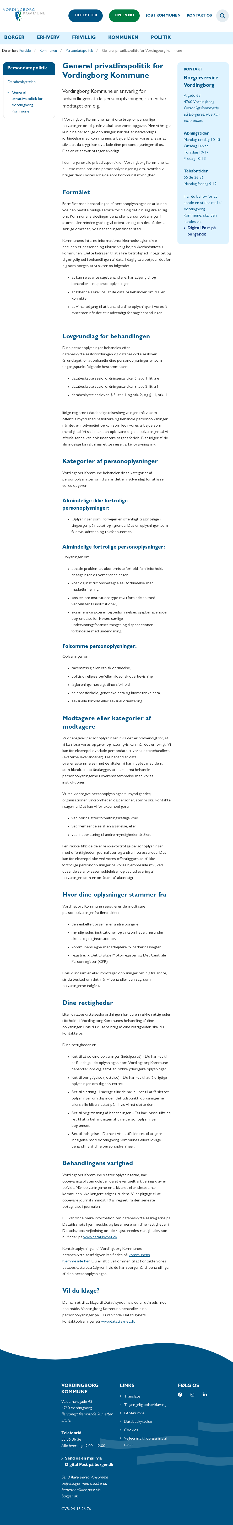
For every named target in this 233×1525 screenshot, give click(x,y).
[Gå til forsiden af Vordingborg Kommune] (22, 15)
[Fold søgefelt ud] (222, 15)
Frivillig (84, 38)
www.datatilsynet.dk (100, 1237)
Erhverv (48, 38)
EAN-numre (134, 1413)
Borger (14, 38)
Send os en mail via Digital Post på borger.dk (89, 1462)
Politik (161, 38)
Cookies (131, 1430)
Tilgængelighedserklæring (145, 1405)
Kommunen (123, 38)
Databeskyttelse (138, 1422)
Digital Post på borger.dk (201, 231)
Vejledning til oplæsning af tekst (145, 1442)
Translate (132, 1397)
